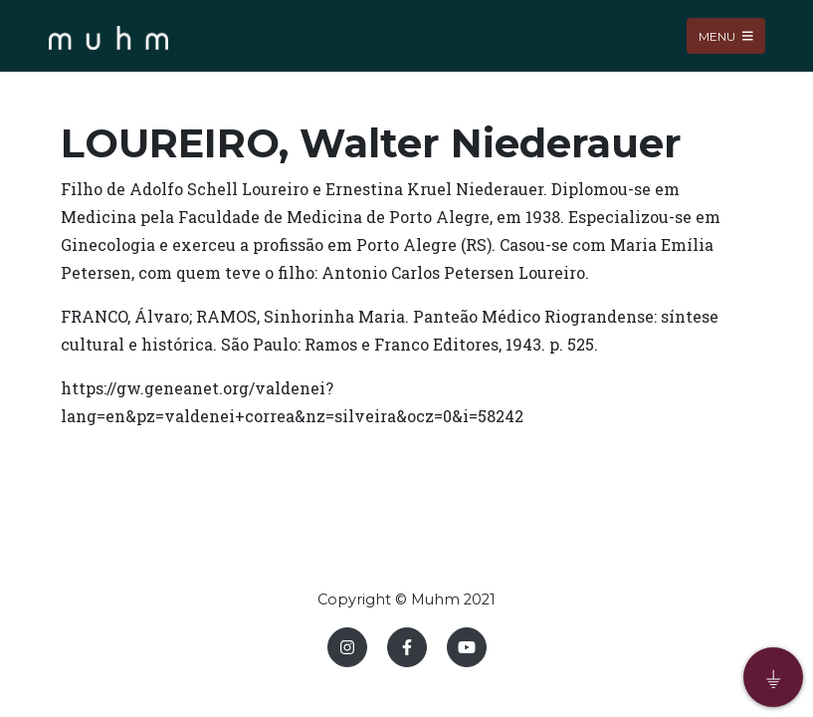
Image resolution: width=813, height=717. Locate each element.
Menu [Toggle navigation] (726, 35)
